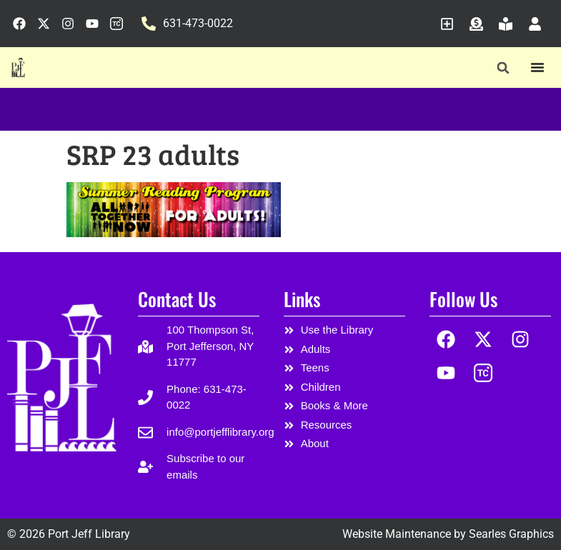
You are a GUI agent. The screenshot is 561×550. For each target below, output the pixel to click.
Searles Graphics (511, 534)
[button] (502, 68)
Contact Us (177, 299)
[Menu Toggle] (537, 67)
